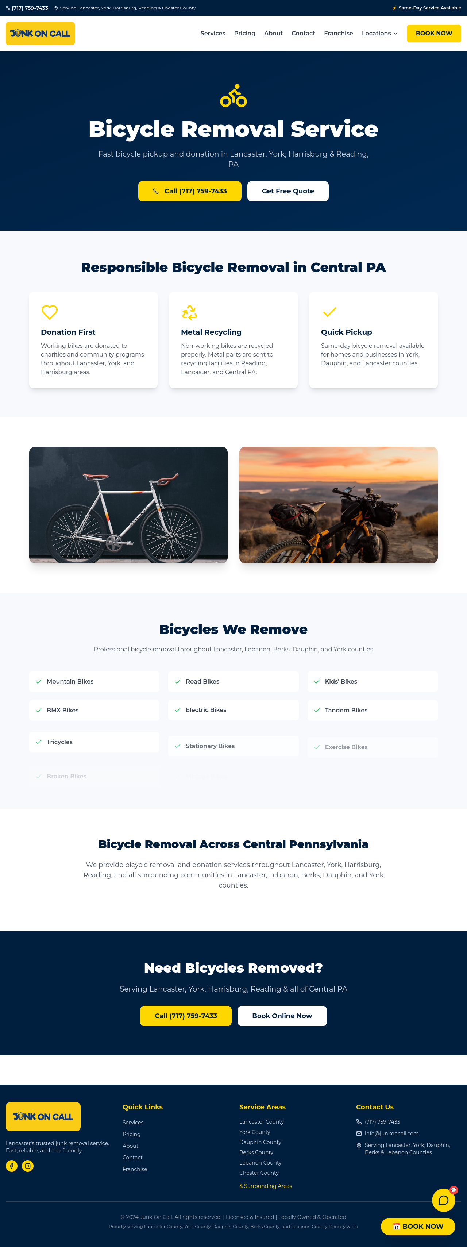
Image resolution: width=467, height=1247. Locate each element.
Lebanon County (260, 1162)
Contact (303, 33)
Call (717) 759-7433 (190, 191)
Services (213, 33)
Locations (380, 33)
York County (254, 1132)
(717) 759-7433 (378, 1122)
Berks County (256, 1152)
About (273, 33)
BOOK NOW (434, 33)
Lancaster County (261, 1122)
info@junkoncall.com (387, 1133)
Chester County (259, 1173)
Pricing (245, 33)
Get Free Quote (288, 191)
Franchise (338, 33)
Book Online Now (282, 1016)
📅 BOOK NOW (418, 1227)
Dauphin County (260, 1142)
